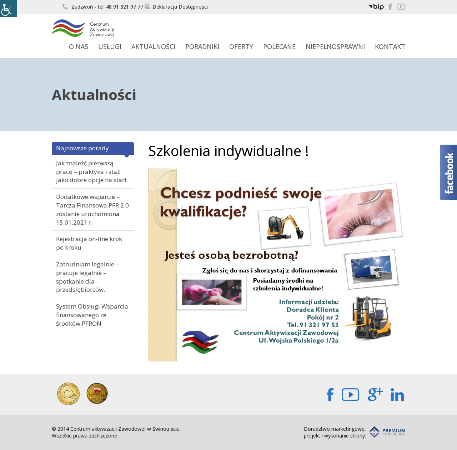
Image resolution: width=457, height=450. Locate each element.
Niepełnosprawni (335, 46)
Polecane (279, 46)
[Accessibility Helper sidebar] (8, 8)
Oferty (241, 46)
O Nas (78, 46)
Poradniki (202, 46)
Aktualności (153, 46)
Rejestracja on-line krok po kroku (89, 243)
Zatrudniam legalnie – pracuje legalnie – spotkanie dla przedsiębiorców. (87, 277)
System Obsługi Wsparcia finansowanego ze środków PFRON (92, 315)
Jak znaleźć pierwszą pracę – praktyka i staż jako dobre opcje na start (91, 171)
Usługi (109, 46)
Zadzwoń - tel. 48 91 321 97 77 (102, 6)
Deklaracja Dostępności (176, 6)
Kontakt (390, 46)
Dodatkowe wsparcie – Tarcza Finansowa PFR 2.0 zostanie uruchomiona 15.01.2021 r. (92, 209)
